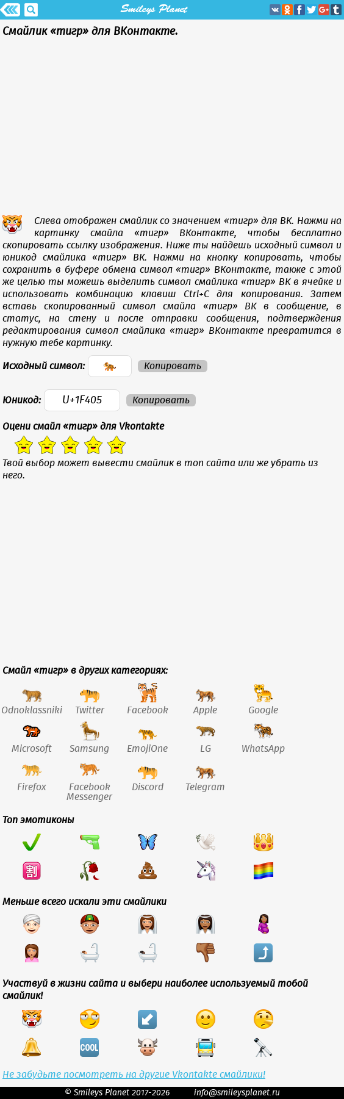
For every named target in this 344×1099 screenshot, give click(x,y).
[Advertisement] (172, 129)
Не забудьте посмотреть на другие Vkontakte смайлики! (133, 1074)
